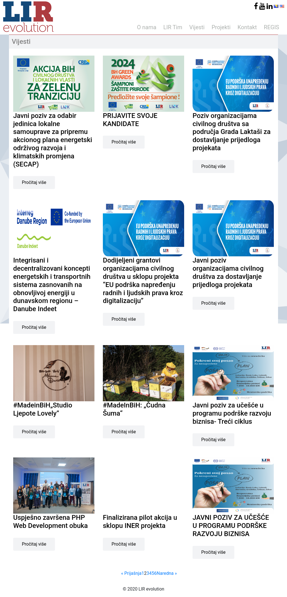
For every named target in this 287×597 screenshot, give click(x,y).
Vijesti (197, 27)
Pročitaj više (34, 182)
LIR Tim (172, 27)
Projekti (221, 27)
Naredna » (167, 573)
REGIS (271, 27)
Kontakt (247, 27)
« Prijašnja (131, 573)
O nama (146, 27)
